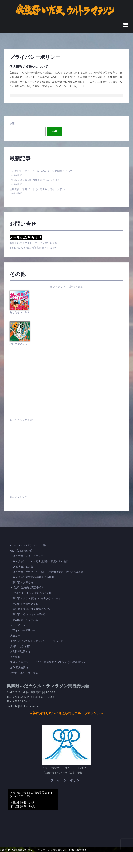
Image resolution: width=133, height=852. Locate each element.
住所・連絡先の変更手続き (29, 587)
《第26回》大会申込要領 (24, 603)
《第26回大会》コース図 (24, 619)
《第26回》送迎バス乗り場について (30, 609)
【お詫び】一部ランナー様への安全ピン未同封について (41, 171)
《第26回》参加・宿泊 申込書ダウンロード (35, 598)
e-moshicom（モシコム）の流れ (29, 545)
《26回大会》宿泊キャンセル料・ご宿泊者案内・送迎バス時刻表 (46, 571)
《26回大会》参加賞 (21, 566)
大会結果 (15, 635)
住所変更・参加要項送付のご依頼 (32, 592)
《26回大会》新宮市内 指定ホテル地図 (32, 577)
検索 (12, 123)
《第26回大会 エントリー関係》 (28, 614)
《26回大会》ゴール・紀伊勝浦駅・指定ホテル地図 (39, 561)
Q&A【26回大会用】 (22, 550)
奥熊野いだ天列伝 (20, 646)
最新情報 (15, 657)
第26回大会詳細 (19, 667)
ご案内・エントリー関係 (24, 672)
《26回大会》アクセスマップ (26, 556)
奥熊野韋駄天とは (20, 651)
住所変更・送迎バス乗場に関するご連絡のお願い (37, 189)
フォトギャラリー (20, 625)
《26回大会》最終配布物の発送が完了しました (36, 180)
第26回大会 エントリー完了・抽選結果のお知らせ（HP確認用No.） (48, 662)
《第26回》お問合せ (21, 582)
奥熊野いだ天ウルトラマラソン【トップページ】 (37, 641)
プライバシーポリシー (22, 630)
